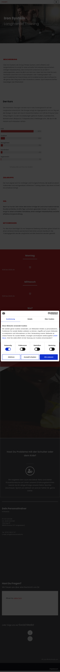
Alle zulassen (48, 357)
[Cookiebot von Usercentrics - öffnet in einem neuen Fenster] (49, 313)
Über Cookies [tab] (49, 319)
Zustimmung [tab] (10, 319)
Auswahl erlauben (30, 357)
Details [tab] (30, 319)
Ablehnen (11, 357)
